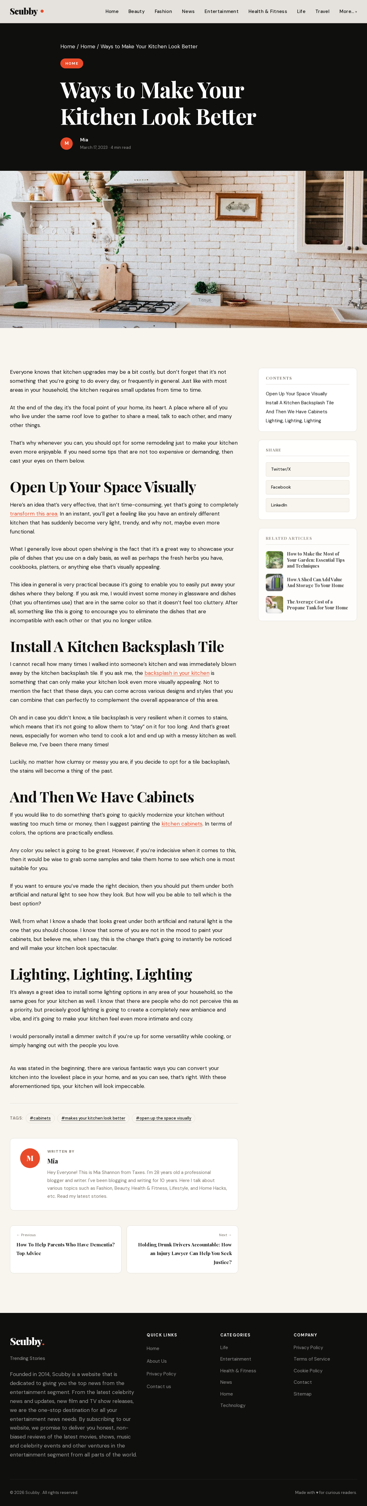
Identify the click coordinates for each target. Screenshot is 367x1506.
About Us (157, 1361)
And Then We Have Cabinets (296, 418)
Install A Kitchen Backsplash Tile (300, 409)
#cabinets (40, 1118)
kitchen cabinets (182, 823)
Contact (303, 1382)
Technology (232, 1405)
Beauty (136, 11)
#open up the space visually (163, 1118)
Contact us (159, 1386)
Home (112, 11)
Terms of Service (312, 1359)
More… (346, 11)
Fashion (163, 11)
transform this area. (34, 513)
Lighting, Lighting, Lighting (293, 427)
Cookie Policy (308, 1371)
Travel (322, 11)
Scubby (27, 11)
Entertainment (222, 11)
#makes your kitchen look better (93, 1118)
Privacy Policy (161, 1374)
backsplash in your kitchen (177, 673)
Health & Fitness (267, 11)
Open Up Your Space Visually (296, 400)
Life (301, 11)
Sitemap (303, 1394)
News (188, 11)
